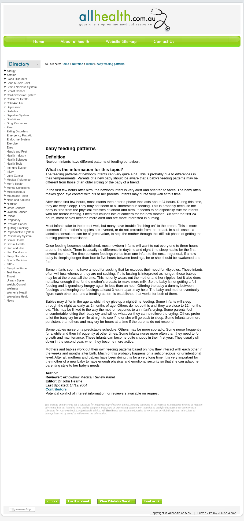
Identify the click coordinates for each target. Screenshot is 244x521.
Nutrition (12, 203)
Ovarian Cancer (17, 212)
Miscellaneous (16, 191)
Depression (14, 107)
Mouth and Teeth (17, 195)
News (10, 300)
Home (65, 64)
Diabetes (12, 111)
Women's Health (17, 292)
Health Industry (16, 155)
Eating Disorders (17, 131)
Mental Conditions (18, 187)
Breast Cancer (16, 91)
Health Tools (14, 163)
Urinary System (16, 280)
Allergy (11, 71)
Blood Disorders (17, 79)
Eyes (10, 147)
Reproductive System (20, 232)
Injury (10, 171)
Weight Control (16, 284)
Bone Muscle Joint (18, 83)
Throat (11, 276)
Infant (90, 64)
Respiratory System (19, 236)
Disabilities (13, 119)
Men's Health (15, 183)
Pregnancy (13, 220)
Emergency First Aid (19, 135)
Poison (11, 216)
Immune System (17, 167)
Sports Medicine (17, 260)
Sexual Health (15, 244)
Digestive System (18, 115)
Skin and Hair (15, 248)
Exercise (12, 143)
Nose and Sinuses (18, 199)
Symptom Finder (17, 268)
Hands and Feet (17, 151)
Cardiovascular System (21, 95)
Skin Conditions (17, 252)
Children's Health (17, 99)
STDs (10, 264)
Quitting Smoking (17, 228)
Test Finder (14, 272)
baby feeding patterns (110, 64)
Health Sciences (17, 159)
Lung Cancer (15, 175)
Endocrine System (18, 139)
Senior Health (15, 240)
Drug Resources (17, 123)
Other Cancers (16, 207)
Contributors (56, 389)
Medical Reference (19, 179)
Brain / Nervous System (22, 87)
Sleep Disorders (17, 256)
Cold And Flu (15, 103)
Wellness (12, 288)
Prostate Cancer (17, 224)
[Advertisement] (103, 106)
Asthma (11, 75)
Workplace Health (18, 296)
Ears (10, 127)
